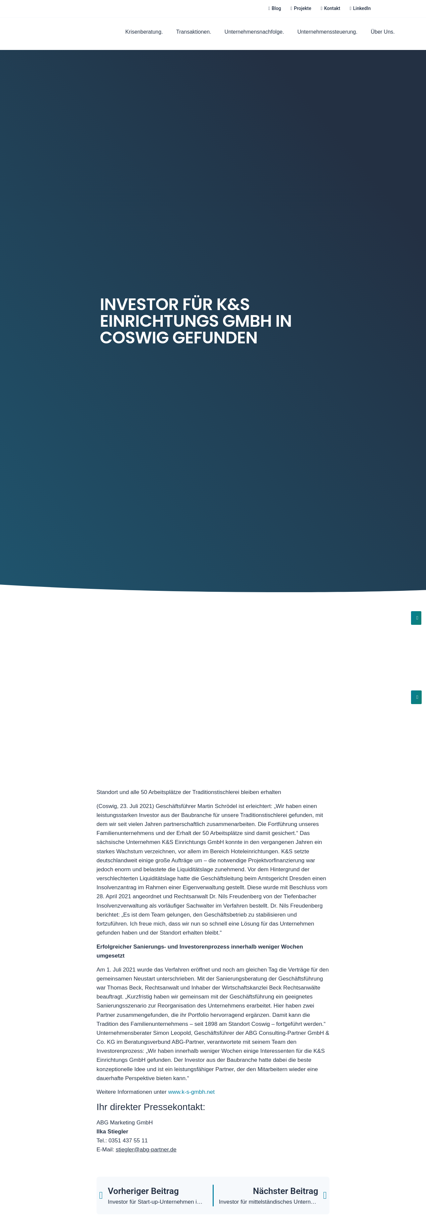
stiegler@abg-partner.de (146, 1149)
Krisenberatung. (144, 32)
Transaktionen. (193, 32)
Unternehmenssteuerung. (327, 32)
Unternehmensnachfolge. (254, 32)
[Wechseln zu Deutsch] (385, 8)
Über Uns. (383, 32)
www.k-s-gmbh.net (191, 1092)
